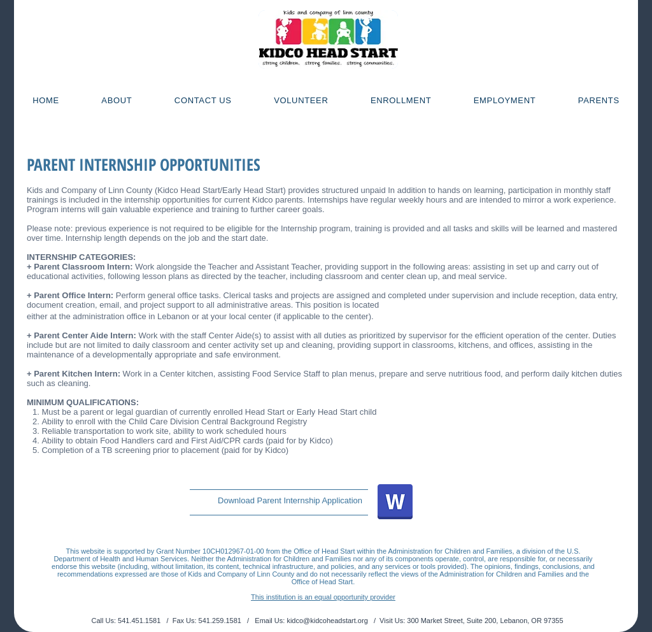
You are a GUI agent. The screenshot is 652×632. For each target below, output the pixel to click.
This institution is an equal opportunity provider (323, 597)
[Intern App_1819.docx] (395, 503)
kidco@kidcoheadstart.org (327, 620)
